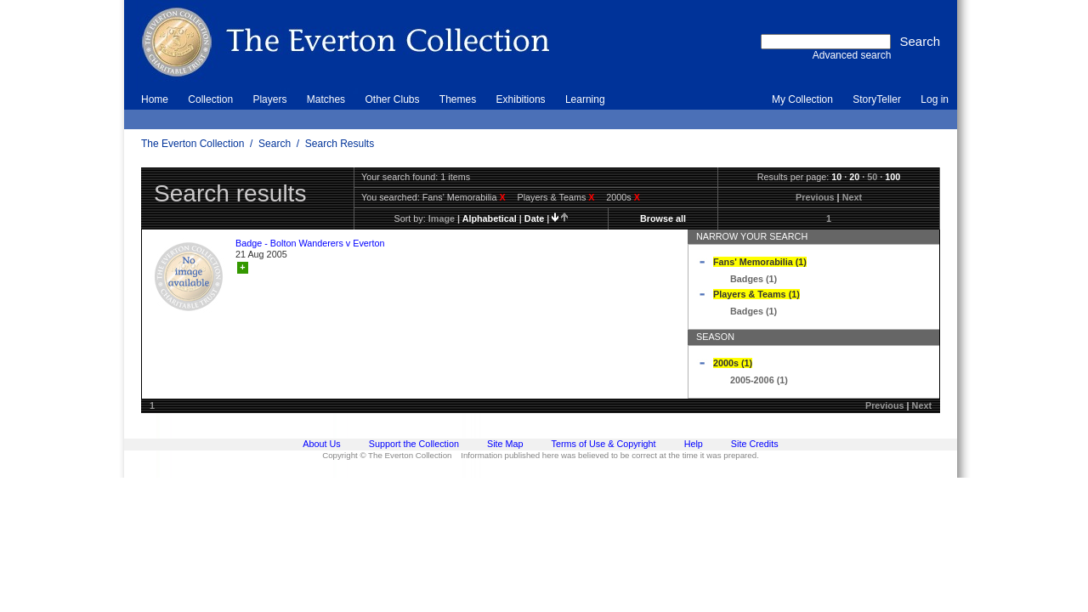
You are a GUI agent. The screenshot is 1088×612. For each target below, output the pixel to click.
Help (693, 444)
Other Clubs (392, 99)
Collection (210, 99)
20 (854, 177)
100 (892, 177)
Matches (326, 99)
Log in (935, 99)
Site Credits (755, 444)
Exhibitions (521, 99)
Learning (585, 99)
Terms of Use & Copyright (604, 444)
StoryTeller (877, 99)
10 (836, 177)
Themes (457, 99)
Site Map (505, 444)
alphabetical (489, 218)
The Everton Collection (192, 144)
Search (274, 144)
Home (154, 99)
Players (269, 99)
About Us (321, 444)
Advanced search (852, 55)
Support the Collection (414, 444)
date (534, 218)
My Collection (802, 99)
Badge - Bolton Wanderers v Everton (309, 243)
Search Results (339, 144)
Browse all (663, 218)
